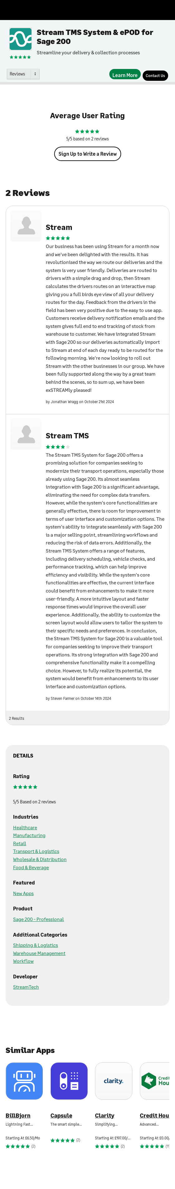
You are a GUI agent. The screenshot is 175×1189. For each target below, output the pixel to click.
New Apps (23, 893)
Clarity (104, 1115)
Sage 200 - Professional (38, 919)
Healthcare (25, 827)
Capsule (61, 1115)
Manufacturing (29, 835)
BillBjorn (18, 1115)
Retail (19, 843)
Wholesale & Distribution (40, 859)
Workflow (23, 961)
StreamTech (26, 987)
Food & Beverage (31, 867)
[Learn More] (125, 74)
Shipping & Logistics (35, 945)
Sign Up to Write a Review (88, 154)
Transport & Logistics (36, 851)
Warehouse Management (39, 953)
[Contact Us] (155, 76)
